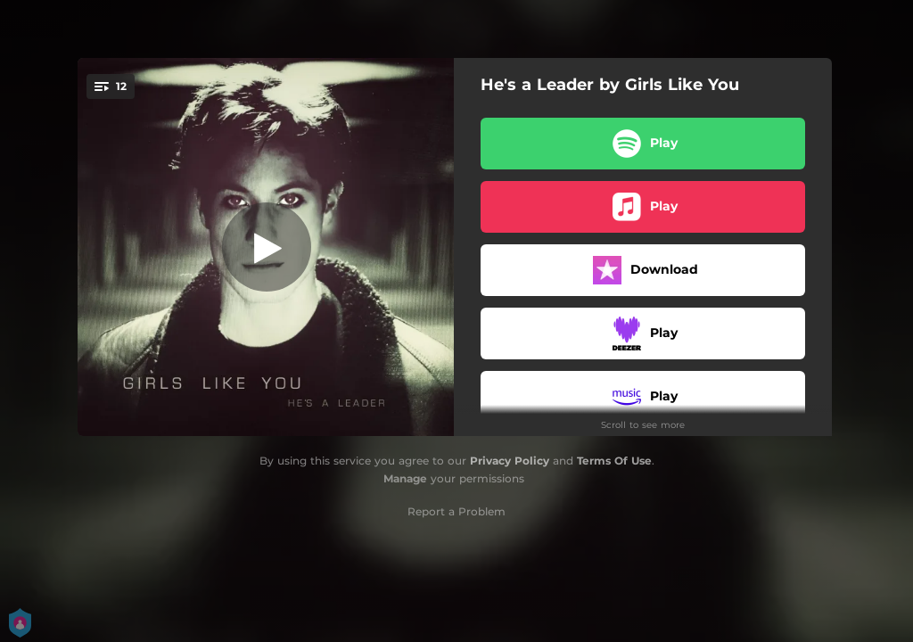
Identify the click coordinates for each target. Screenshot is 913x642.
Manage (405, 478)
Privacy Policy (509, 460)
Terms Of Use (614, 460)
